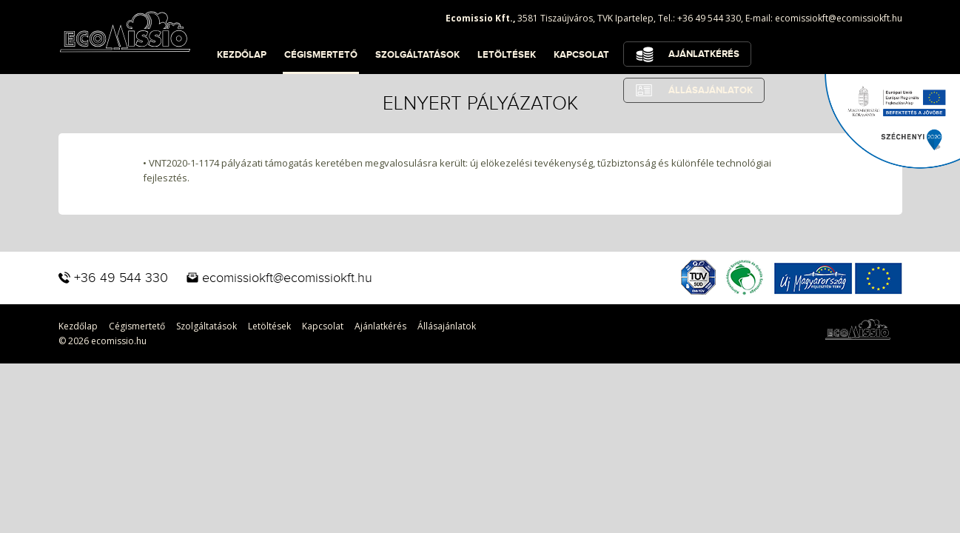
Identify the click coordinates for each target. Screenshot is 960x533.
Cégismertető (321, 55)
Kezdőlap (241, 55)
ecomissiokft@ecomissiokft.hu (838, 18)
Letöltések (506, 55)
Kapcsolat (581, 55)
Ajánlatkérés (703, 54)
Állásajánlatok (446, 326)
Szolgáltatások (417, 55)
